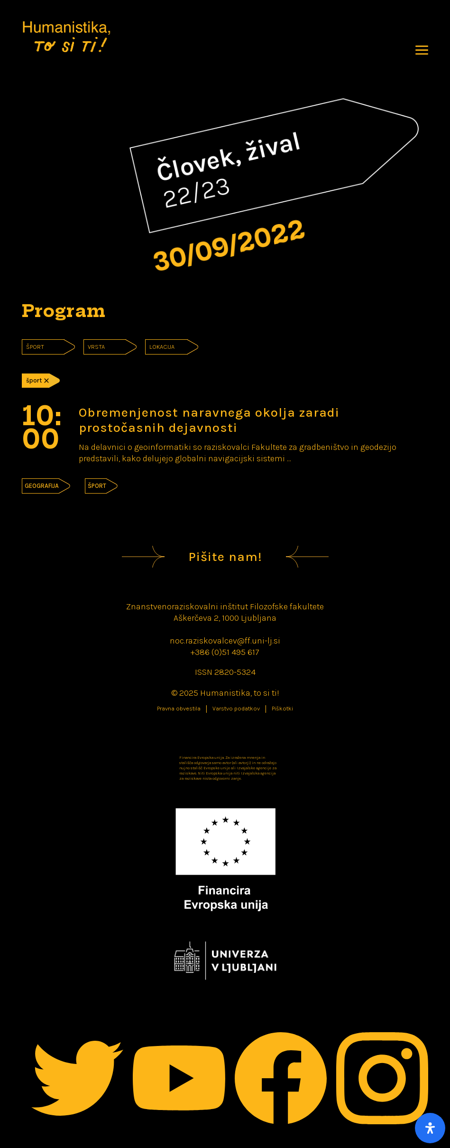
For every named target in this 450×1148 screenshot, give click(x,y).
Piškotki (282, 708)
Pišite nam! (225, 556)
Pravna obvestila (179, 708)
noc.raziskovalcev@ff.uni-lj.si (225, 640)
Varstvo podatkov (236, 708)
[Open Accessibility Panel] (430, 1128)
